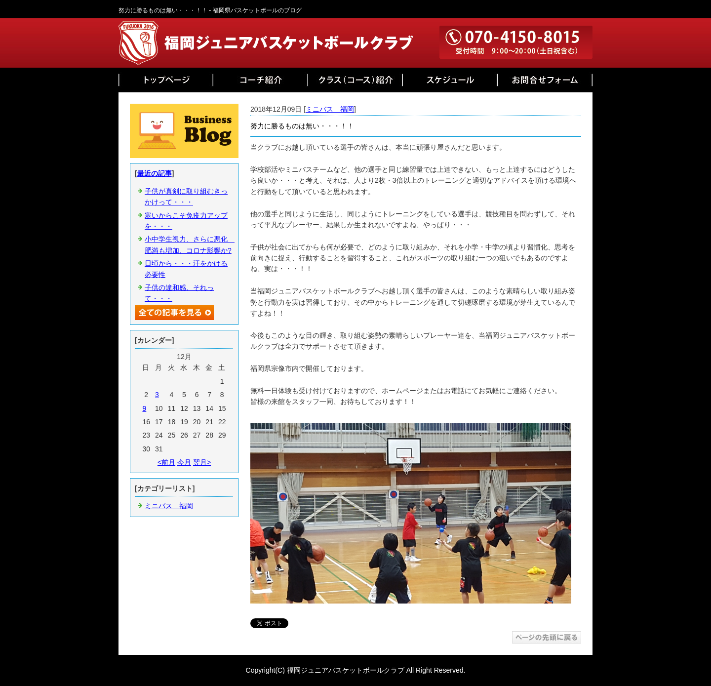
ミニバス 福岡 (330, 109)
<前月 (166, 462)
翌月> (202, 462)
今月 (184, 462)
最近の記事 (154, 173)
